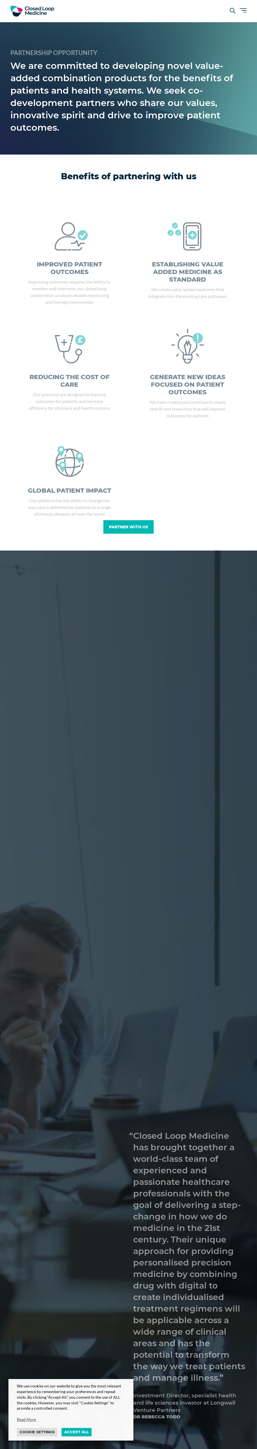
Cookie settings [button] (37, 1432)
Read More (26, 1419)
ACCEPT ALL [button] (76, 1432)
